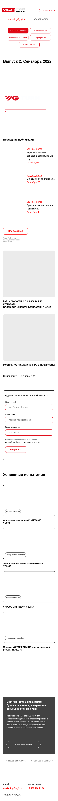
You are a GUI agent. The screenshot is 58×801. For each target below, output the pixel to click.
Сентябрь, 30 (33, 182)
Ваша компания (12, 427)
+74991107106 (41, 19)
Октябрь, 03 (33, 162)
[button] (23, 744)
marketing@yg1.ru (17, 19)
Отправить (16, 449)
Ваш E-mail (10, 402)
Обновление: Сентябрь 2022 (19, 376)
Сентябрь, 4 (33, 212)
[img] (13, 10)
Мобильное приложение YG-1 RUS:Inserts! (29, 364)
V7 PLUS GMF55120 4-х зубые (18, 607)
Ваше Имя (10, 414)
